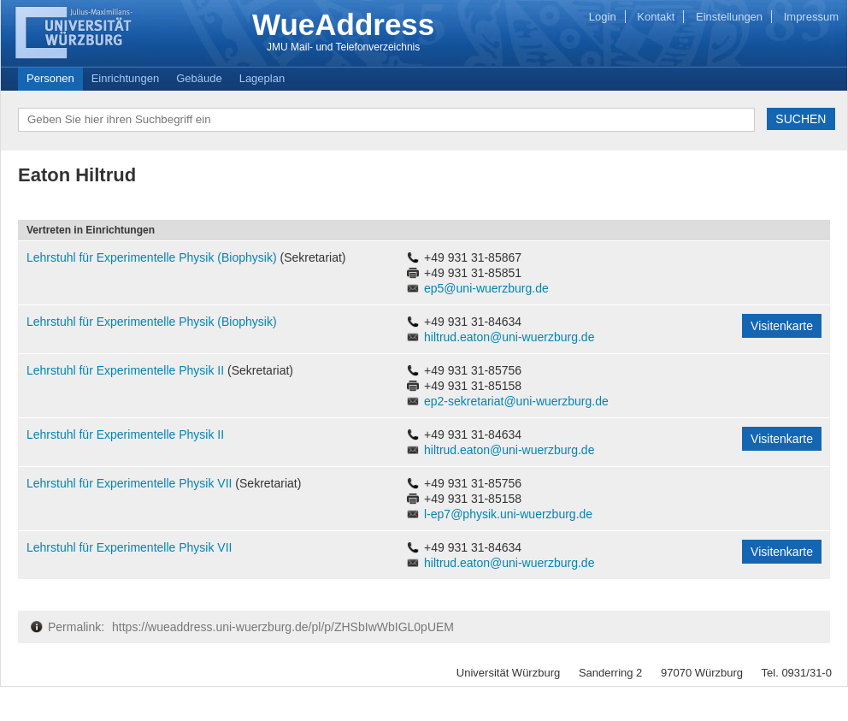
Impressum (811, 16)
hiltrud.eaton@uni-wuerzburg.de (509, 337)
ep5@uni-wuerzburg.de (486, 288)
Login (602, 16)
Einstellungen (729, 16)
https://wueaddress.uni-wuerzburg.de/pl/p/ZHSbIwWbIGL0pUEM (283, 627)
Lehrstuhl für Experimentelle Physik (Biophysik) (153, 257)
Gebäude (199, 78)
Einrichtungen (125, 78)
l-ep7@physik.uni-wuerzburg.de (508, 514)
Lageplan (262, 78)
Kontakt (655, 16)
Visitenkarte (782, 326)
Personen (50, 78)
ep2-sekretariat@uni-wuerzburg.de (516, 401)
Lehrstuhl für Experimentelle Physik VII (130, 483)
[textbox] (386, 120)
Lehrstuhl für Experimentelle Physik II (126, 370)
